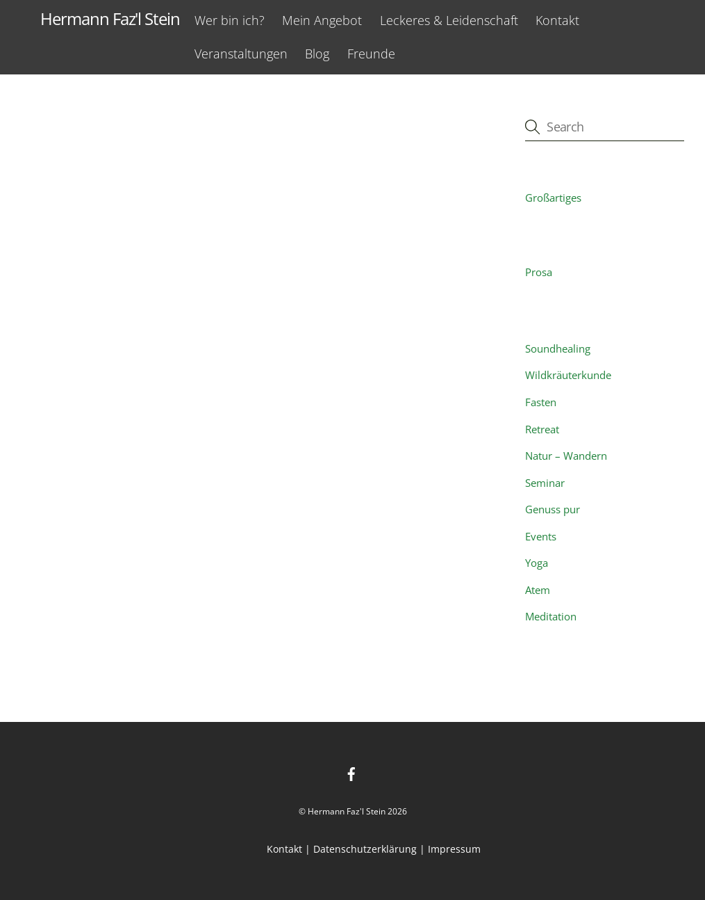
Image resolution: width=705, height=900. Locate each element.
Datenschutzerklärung (365, 848)
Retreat (542, 429)
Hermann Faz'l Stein (346, 811)
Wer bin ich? (229, 20)
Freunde (371, 53)
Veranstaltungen (241, 53)
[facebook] (351, 773)
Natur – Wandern (566, 456)
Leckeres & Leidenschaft (449, 20)
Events (540, 536)
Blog (317, 53)
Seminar (545, 483)
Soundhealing (557, 348)
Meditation (551, 616)
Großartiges (553, 197)
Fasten (540, 402)
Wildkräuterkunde (568, 375)
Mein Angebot (322, 20)
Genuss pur (552, 509)
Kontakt (557, 20)
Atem (537, 590)
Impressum (454, 848)
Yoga (536, 563)
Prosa (538, 272)
